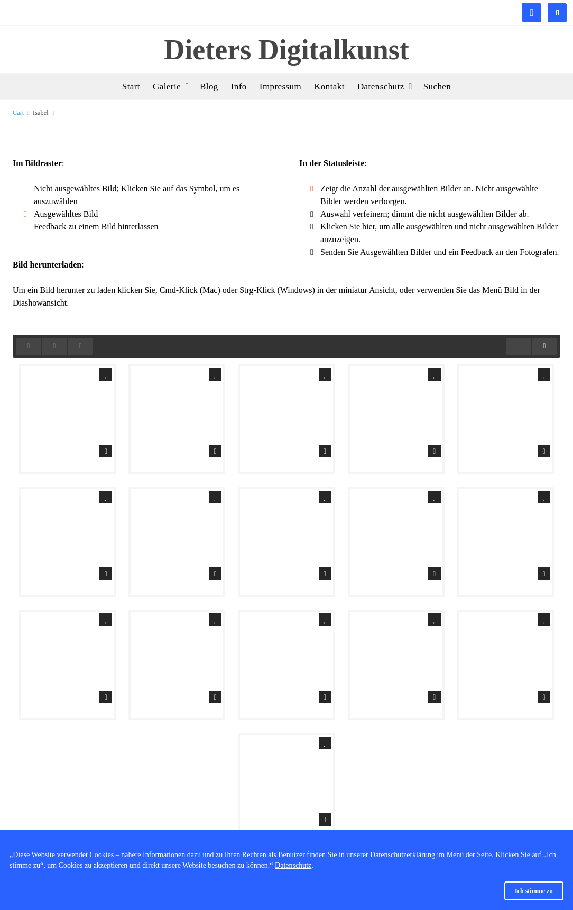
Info (239, 86)
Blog (209, 86)
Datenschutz (293, 865)
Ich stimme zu (534, 891)
